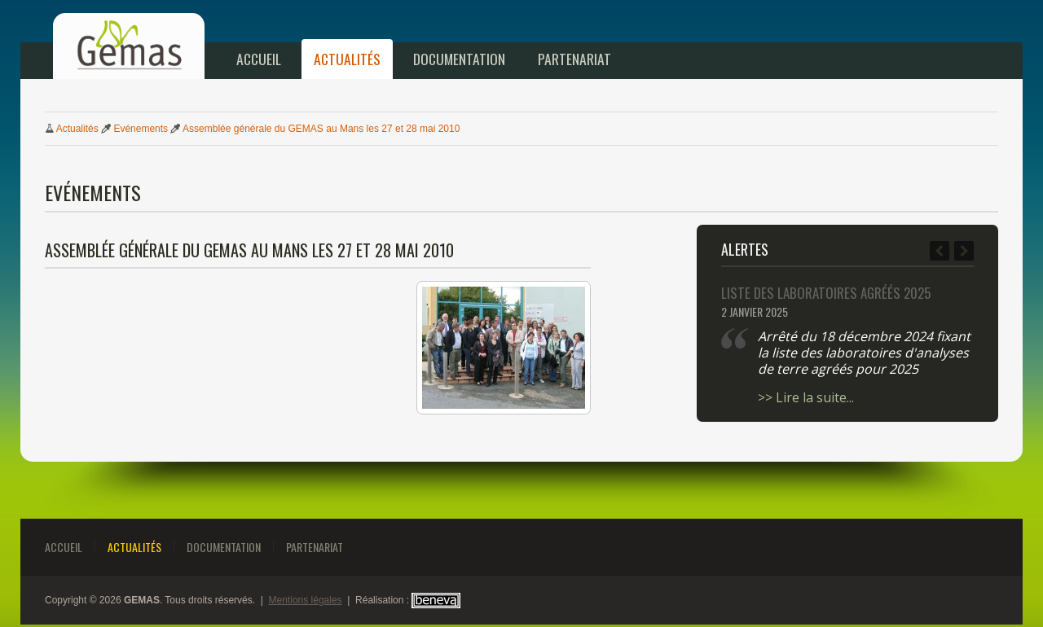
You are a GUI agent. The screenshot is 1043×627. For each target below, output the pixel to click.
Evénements (140, 128)
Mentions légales (305, 600)
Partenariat (574, 58)
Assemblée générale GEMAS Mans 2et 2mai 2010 (321, 128)
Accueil (258, 58)
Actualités (347, 58)
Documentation (459, 58)
